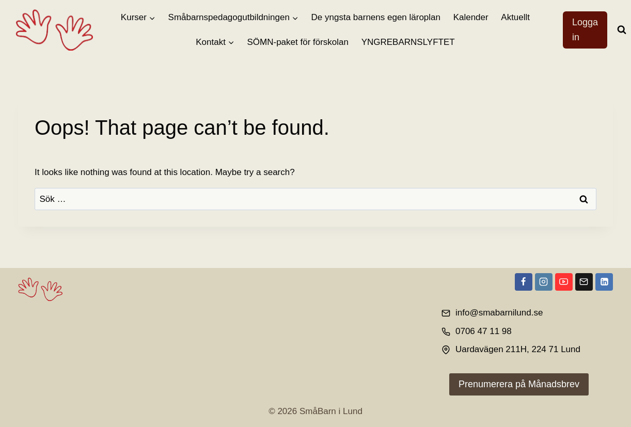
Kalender (470, 17)
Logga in (585, 29)
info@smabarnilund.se (499, 313)
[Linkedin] (604, 282)
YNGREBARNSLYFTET (408, 42)
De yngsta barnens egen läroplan (375, 17)
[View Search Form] (621, 30)
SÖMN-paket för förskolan (298, 42)
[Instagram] (544, 282)
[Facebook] (523, 282)
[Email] (584, 282)
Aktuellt (515, 17)
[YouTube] (564, 282)
